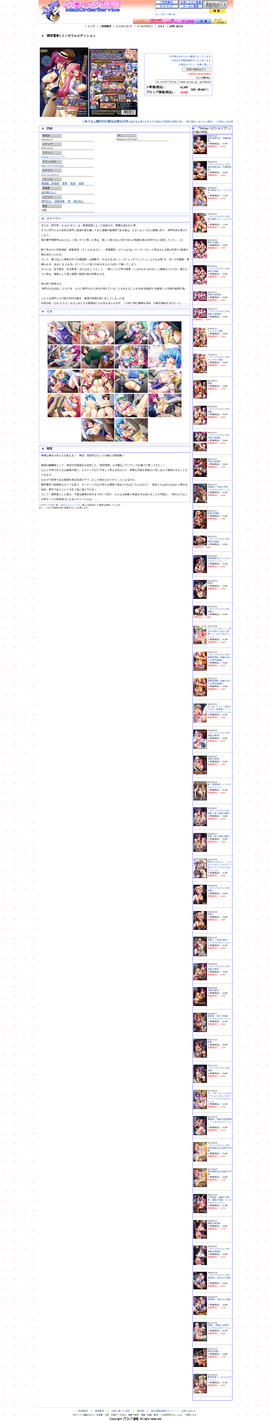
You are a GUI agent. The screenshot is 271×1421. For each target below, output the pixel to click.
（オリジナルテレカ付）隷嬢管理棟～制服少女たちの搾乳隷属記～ (219, 657)
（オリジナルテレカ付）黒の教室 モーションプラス (220, 219)
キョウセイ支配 (215, 331)
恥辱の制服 (213, 1351)
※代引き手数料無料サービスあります (191, 60)
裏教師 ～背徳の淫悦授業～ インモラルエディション (220, 1122)
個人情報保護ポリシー (162, 1411)
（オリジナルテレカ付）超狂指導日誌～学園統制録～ (219, 167)
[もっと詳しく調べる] (165, 14)
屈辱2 (210, 914)
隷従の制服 (213, 242)
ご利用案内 (105, 26)
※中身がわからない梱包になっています (190, 56)
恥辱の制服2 (213, 513)
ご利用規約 (82, 1411)
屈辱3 (210, 583)
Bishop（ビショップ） (53, 156)
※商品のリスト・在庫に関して (194, 64)
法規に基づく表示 (120, 1411)
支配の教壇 (213, 990)
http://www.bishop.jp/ (52, 165)
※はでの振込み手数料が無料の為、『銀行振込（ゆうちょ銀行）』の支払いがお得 (157, 121)
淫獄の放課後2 (214, 294)
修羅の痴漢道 (214, 1223)
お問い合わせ (176, 26)
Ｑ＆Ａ (161, 26)
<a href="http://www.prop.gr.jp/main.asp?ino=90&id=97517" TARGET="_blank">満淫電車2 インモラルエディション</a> (180, 82)
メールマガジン (145, 26)
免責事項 (99, 1411)
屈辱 (210, 1042)
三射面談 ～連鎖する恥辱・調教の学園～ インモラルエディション (220, 1200)
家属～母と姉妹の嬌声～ (219, 836)
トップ (91, 26)
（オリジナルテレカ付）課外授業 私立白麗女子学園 (220, 1148)
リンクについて (124, 26)
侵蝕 (210, 383)
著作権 (140, 1411)
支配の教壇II (214, 759)
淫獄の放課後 (214, 461)
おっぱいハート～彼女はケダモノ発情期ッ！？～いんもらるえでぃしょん (219, 709)
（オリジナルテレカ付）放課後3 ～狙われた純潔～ (219, 1278)
